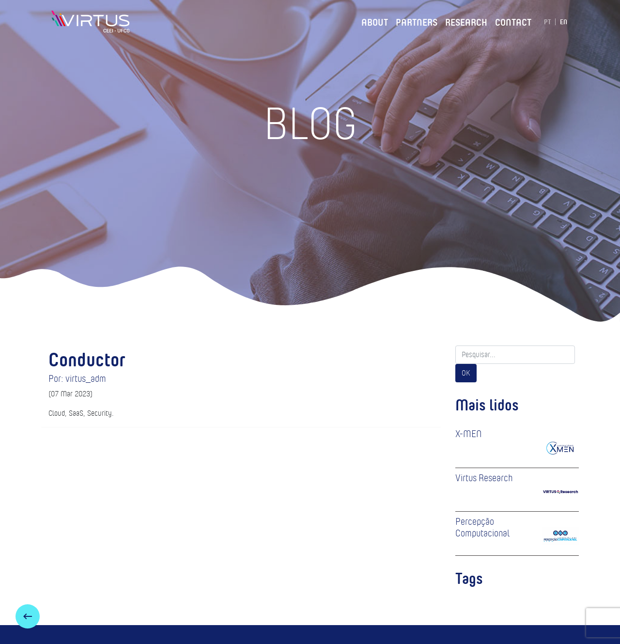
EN (563, 21)
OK (466, 372)
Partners (416, 21)
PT (547, 21)
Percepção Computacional (482, 527)
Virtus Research (484, 478)
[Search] (515, 355)
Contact (513, 21)
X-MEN (468, 434)
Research (466, 21)
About (374, 21)
